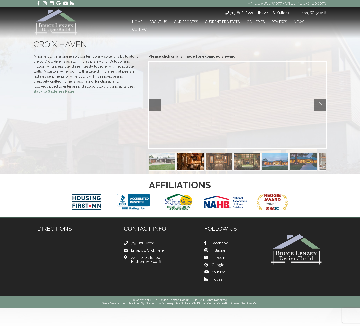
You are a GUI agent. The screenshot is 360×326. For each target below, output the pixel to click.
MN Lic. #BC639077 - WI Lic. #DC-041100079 (284, 3)
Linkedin (214, 257)
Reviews (279, 22)
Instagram (216, 250)
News (299, 22)
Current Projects (222, 22)
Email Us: (144, 250)
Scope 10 (152, 303)
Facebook (216, 243)
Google (214, 265)
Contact (140, 29)
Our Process (186, 22)
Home (137, 22)
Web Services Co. (246, 303)
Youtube (214, 272)
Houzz (213, 279)
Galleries (256, 22)
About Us (158, 22)
